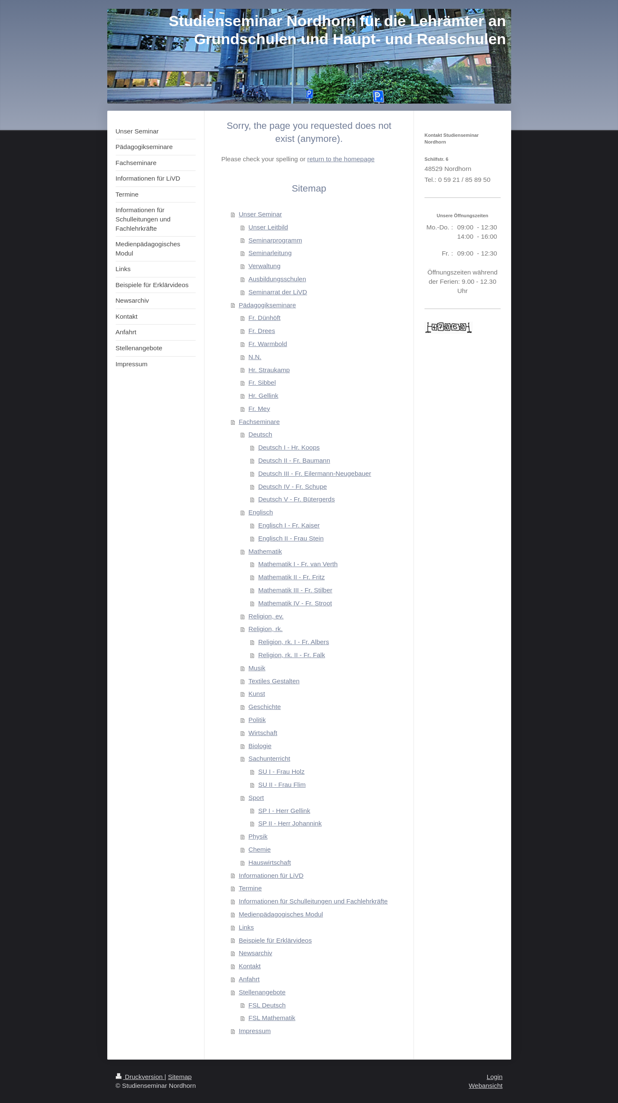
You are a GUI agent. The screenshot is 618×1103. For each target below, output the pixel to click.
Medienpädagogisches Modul (281, 914)
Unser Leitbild (268, 227)
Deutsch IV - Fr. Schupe (292, 486)
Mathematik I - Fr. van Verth (298, 563)
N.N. (255, 356)
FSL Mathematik (272, 1017)
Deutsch (260, 434)
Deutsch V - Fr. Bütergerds (296, 499)
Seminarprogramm (275, 240)
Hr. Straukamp (269, 369)
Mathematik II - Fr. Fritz (291, 577)
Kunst (257, 693)
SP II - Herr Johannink (290, 823)
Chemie (260, 849)
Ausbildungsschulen (277, 278)
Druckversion (140, 1076)
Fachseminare (259, 421)
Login (495, 1076)
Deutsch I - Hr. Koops (289, 447)
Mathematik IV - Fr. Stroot (295, 603)
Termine (250, 888)
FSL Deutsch (267, 1005)
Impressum (255, 1030)
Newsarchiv (255, 952)
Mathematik (265, 551)
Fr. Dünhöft (265, 317)
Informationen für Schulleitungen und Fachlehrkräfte (313, 901)
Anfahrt (249, 979)
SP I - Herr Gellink (284, 810)
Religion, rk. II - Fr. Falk (291, 654)
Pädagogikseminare (267, 305)
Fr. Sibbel (262, 382)
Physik (258, 836)
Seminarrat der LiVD (278, 292)
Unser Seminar (260, 214)
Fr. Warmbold (268, 343)
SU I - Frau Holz (281, 771)
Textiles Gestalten (274, 681)
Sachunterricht (269, 758)
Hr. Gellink (263, 395)
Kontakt (249, 966)
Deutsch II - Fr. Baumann (294, 460)
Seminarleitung (270, 252)
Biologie (260, 745)
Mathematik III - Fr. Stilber (295, 590)
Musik (257, 667)
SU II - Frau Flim (282, 784)
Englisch (261, 512)
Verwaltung (265, 265)
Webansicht (485, 1085)
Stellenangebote (262, 992)
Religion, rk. (266, 628)
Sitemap (179, 1076)
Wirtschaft (263, 732)
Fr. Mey (259, 408)
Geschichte (265, 706)
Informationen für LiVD (271, 875)
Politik (257, 719)
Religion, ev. (266, 616)
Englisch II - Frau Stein (291, 538)
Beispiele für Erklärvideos (275, 940)
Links (246, 927)
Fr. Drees (262, 330)
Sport (256, 797)
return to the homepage (340, 159)
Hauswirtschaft (270, 862)
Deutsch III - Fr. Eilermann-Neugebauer (314, 473)
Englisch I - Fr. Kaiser (289, 525)
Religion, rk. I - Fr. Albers (293, 641)
